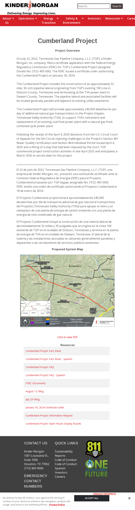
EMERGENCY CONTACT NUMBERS (35, 481)
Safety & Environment (72, 20)
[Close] (129, 499)
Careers (60, 477)
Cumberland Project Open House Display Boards (53, 423)
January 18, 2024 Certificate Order (45, 407)
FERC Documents (36, 383)
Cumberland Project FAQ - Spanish (45, 375)
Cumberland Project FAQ (40, 367)
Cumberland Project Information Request (49, 415)
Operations (26, 18)
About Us (7, 20)
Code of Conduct (66, 460)
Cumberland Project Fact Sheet (43, 351)
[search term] (93, 6)
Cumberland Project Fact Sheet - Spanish (49, 359)
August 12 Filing (35, 391)
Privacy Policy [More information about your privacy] (57, 505)
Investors (94, 18)
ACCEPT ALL (92, 499)
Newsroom (112, 18)
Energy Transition (48, 20)
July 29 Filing (33, 399)
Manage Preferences (104, 495)
